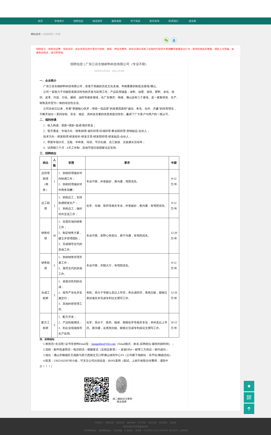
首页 (40, 21)
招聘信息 (78, 21)
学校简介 (59, 21)
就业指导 (97, 21)
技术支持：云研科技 (178, 430)
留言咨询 (154, 21)
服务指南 (116, 21)
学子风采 (135, 21)
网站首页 (36, 34)
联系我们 (173, 21)
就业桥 (192, 21)
